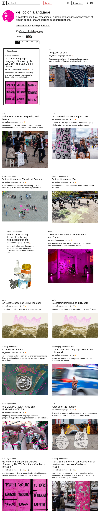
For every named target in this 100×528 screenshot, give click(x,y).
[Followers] (30, 36)
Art (50, 50)
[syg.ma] (3, 3)
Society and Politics (60, 176)
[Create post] (77, 3)
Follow (19, 37)
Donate (47, 3)
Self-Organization (12, 56)
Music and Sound (9, 176)
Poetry (50, 231)
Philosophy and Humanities (63, 347)
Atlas (4, 300)
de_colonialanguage (13, 69)
